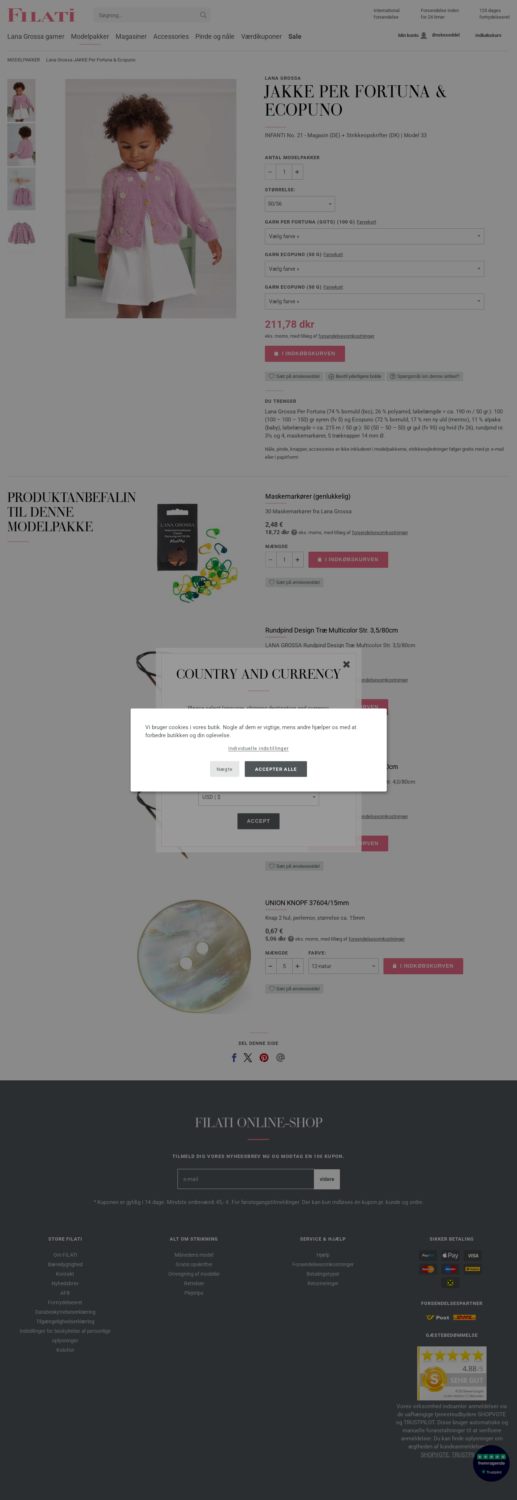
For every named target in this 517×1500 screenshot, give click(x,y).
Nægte (225, 769)
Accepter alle (276, 769)
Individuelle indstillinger (258, 748)
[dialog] (259, 750)
